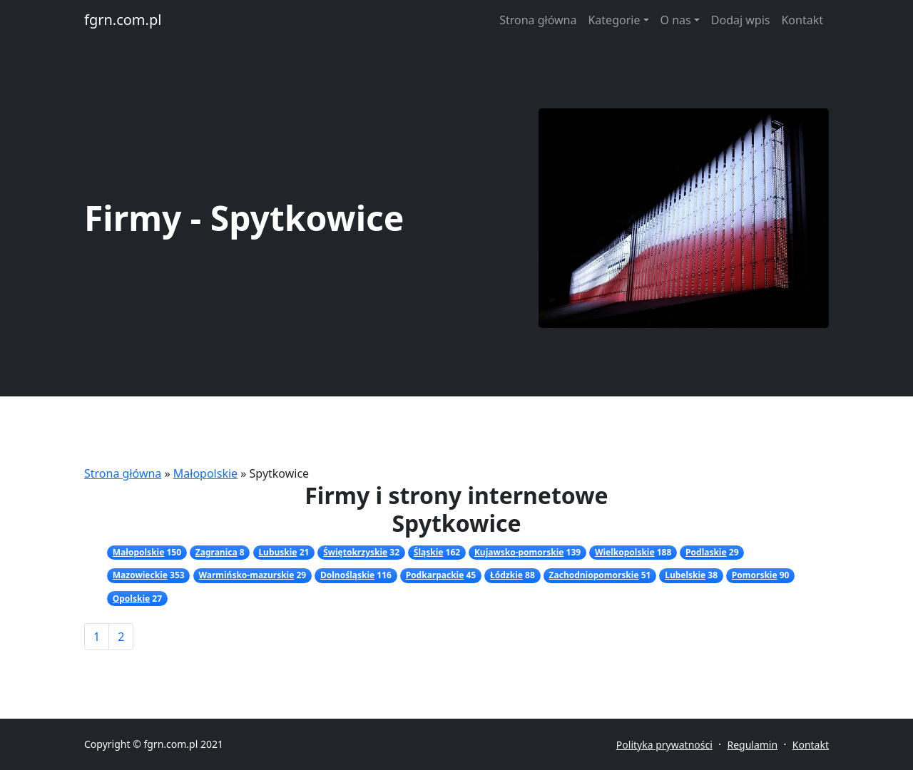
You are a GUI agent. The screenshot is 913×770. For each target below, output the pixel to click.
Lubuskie (277, 552)
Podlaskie (706, 552)
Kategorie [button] (614, 20)
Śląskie (429, 552)
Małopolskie (205, 473)
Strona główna (537, 20)
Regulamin (752, 744)
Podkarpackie (435, 575)
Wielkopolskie (625, 552)
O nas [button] (675, 20)
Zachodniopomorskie (594, 575)
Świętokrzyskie (355, 552)
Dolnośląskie (347, 575)
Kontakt (802, 20)
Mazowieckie (140, 575)
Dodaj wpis (740, 20)
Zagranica (216, 552)
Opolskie (131, 598)
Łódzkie (506, 575)
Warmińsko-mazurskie (246, 575)
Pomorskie (754, 575)
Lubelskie (685, 575)
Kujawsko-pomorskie (518, 552)
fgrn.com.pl (122, 19)
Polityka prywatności (664, 744)
